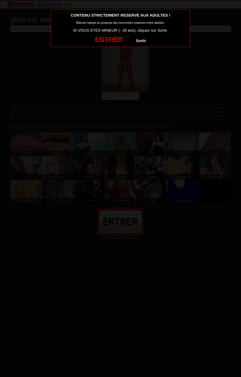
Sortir (141, 41)
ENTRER (109, 40)
